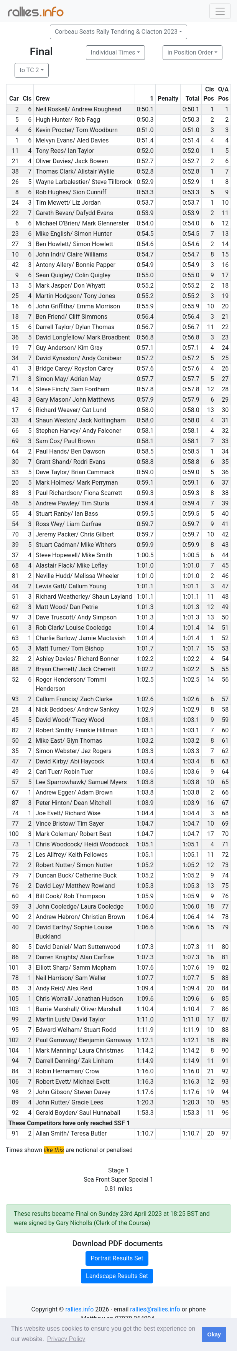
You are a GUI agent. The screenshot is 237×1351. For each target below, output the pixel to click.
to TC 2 (29, 70)
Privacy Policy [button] (66, 1339)
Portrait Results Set (117, 1258)
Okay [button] (214, 1334)
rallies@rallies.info (155, 1309)
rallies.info (79, 1309)
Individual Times (113, 52)
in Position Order (190, 52)
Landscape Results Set (117, 1276)
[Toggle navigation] (220, 11)
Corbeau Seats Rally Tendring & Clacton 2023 (116, 31)
